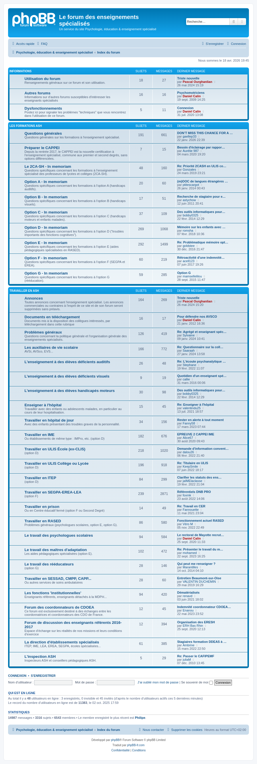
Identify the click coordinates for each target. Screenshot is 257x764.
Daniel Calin (192, 96)
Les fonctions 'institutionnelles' (52, 593)
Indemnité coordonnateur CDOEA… (204, 607)
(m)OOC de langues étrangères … (202, 181)
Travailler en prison (41, 506)
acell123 (188, 261)
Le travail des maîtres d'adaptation (55, 550)
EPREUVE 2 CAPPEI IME (195, 434)
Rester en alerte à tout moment (200, 420)
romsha (188, 230)
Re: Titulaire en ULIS (192, 463)
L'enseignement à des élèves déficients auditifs (67, 362)
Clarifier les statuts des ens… (199, 477)
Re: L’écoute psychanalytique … (201, 361)
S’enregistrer (43, 675)
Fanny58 (189, 423)
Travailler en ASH (24, 290)
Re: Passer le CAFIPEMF (195, 656)
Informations (20, 71)
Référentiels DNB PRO (194, 492)
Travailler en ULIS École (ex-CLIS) (54, 449)
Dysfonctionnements (43, 108)
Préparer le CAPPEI (42, 148)
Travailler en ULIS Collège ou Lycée (56, 463)
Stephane (189, 365)
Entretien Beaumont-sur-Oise (199, 578)
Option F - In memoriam (45, 258)
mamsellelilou (192, 276)
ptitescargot (191, 184)
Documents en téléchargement (52, 317)
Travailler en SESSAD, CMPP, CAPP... (57, 578)
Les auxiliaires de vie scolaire (51, 347)
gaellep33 (189, 136)
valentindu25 (192, 408)
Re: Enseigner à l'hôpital (195, 404)
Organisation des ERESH (196, 622)
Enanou (188, 610)
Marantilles (190, 567)
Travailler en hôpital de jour (49, 420)
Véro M (188, 524)
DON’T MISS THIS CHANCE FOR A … (205, 133)
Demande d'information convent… (203, 448)
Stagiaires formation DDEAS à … (201, 641)
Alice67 (188, 437)
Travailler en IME (39, 435)
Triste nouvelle (188, 78)
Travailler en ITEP (40, 478)
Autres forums (37, 93)
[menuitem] (42, 43)
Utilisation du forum (42, 79)
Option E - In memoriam (45, 243)
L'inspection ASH (40, 656)
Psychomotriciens (191, 92)
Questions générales (43, 133)
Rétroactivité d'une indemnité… (201, 257)
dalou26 (188, 452)
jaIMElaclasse (192, 481)
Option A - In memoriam (45, 182)
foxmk (187, 495)
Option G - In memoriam (46, 273)
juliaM (187, 659)
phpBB (115, 740)
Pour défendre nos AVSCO (197, 316)
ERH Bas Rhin (193, 625)
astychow (189, 200)
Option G (184, 273)
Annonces (33, 298)
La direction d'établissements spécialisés (61, 642)
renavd (187, 596)
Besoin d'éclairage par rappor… (201, 147)
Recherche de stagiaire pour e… (201, 196)
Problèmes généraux (43, 332)
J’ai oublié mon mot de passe (157, 682)
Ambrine (188, 645)
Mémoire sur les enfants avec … (201, 227)
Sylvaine (189, 335)
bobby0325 (190, 215)
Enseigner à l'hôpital (42, 405)
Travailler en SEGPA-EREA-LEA (53, 492)
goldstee (189, 245)
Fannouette (191, 509)
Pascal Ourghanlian (197, 81)
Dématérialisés (188, 592)
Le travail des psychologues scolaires (58, 535)
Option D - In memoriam (45, 227)
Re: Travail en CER (191, 506)
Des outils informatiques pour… (201, 212)
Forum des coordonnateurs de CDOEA (59, 607)
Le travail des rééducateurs (49, 564)
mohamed (190, 553)
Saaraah (189, 350)
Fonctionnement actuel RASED (200, 520)
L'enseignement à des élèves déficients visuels (66, 376)
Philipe (140, 717)
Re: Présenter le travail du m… (200, 549)
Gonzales (189, 169)
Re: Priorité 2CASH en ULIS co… (201, 166)
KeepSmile (190, 466)
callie (186, 379)
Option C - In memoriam (45, 212)
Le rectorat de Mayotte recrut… (200, 535)
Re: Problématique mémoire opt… (202, 242)
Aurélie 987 (191, 151)
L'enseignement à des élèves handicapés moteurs (69, 390)
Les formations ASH (26, 125)
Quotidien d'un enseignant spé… (201, 376)
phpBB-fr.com (136, 745)
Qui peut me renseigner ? (196, 563)
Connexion (185, 108)
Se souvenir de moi (197, 682)
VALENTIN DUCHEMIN (199, 581)
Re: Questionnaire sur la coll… (200, 347)
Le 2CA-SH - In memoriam (47, 166)
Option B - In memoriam (45, 197)
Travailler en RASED (42, 521)
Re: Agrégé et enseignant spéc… (201, 332)
